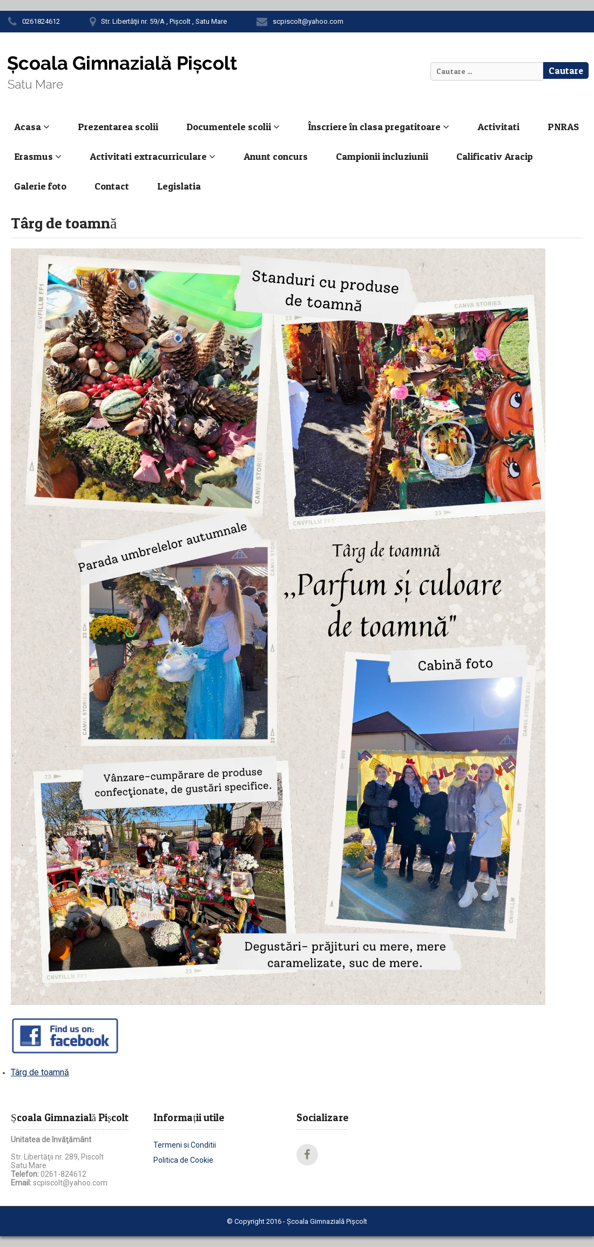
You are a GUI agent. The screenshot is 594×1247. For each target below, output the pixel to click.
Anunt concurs (276, 156)
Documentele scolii (233, 126)
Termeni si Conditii (184, 1145)
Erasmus (38, 156)
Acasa (32, 126)
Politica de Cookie (183, 1160)
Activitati (498, 126)
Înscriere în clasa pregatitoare (378, 126)
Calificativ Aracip (494, 156)
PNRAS (563, 126)
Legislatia (179, 186)
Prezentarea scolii (118, 126)
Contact (111, 186)
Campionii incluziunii (382, 156)
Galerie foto (40, 186)
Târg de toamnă (40, 1072)
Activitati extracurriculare (152, 156)
